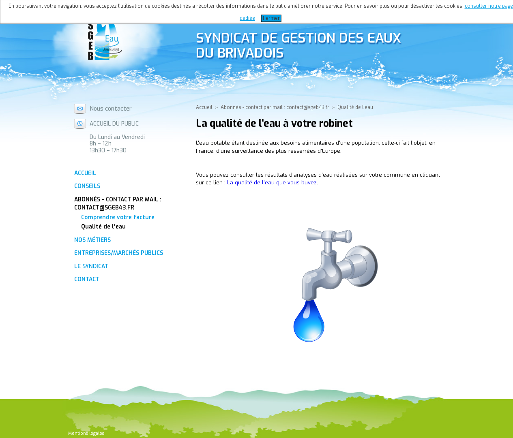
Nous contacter (111, 108)
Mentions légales (86, 433)
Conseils (87, 186)
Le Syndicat (91, 266)
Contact (86, 279)
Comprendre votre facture (118, 217)
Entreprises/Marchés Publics (118, 252)
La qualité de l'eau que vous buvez (272, 182)
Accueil (85, 173)
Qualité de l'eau (103, 226)
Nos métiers (92, 240)
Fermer (271, 18)
